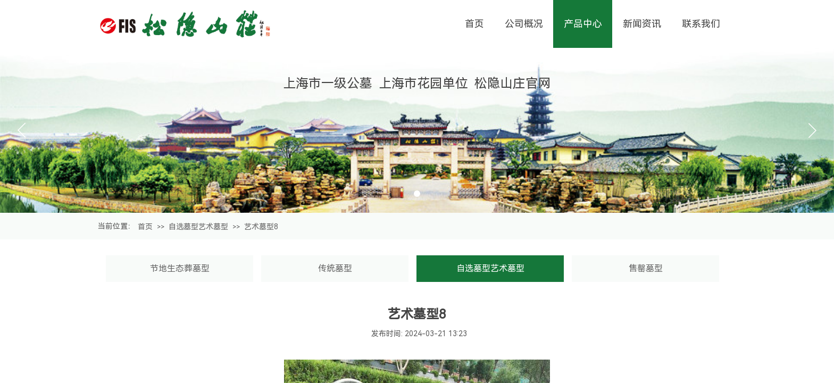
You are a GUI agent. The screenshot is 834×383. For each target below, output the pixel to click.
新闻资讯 (642, 23)
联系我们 (701, 23)
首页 (145, 226)
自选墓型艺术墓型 (198, 226)
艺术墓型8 (261, 226)
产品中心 (583, 23)
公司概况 (524, 23)
